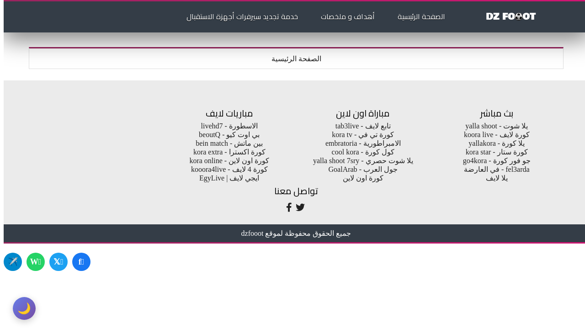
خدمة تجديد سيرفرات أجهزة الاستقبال (238, 16)
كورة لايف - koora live (493, 134)
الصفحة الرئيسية (417, 16)
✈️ (9, 261)
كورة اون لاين (359, 178)
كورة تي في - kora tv (359, 134)
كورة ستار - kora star (493, 152)
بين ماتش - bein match (225, 143)
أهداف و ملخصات (344, 16)
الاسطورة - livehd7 (225, 126)
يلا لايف (493, 178)
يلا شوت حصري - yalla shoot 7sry (359, 160)
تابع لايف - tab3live (359, 126)
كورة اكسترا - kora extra (226, 152)
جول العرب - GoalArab (359, 169)
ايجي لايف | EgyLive (225, 178)
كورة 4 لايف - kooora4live (225, 169)
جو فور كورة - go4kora (493, 160)
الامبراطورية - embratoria (359, 143)
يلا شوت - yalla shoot (493, 126)
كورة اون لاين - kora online (226, 160)
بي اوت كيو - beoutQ (225, 134)
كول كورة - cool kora (359, 152)
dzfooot (249, 233)
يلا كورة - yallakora (493, 143)
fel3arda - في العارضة (493, 169)
